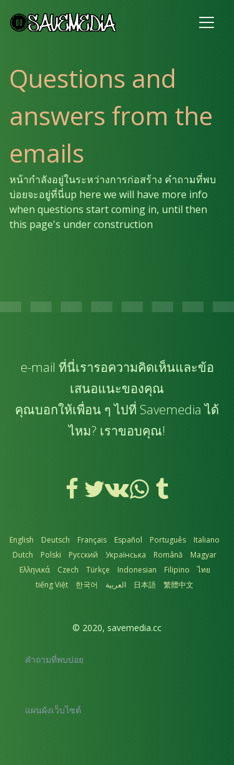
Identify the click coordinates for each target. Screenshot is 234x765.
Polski (51, 554)
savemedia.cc (134, 628)
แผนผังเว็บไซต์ (53, 710)
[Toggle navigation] (206, 22)
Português (168, 540)
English (21, 540)
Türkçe (98, 569)
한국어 (87, 584)
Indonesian (137, 569)
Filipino (177, 569)
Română (168, 554)
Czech (68, 569)
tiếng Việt (52, 584)
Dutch (22, 554)
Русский (83, 554)
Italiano (206, 540)
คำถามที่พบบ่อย (54, 659)
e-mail (38, 367)
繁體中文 (178, 584)
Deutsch (55, 540)
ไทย (203, 569)
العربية (115, 584)
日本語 (145, 584)
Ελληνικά (34, 569)
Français (92, 540)
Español (128, 540)
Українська (125, 554)
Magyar (203, 554)
